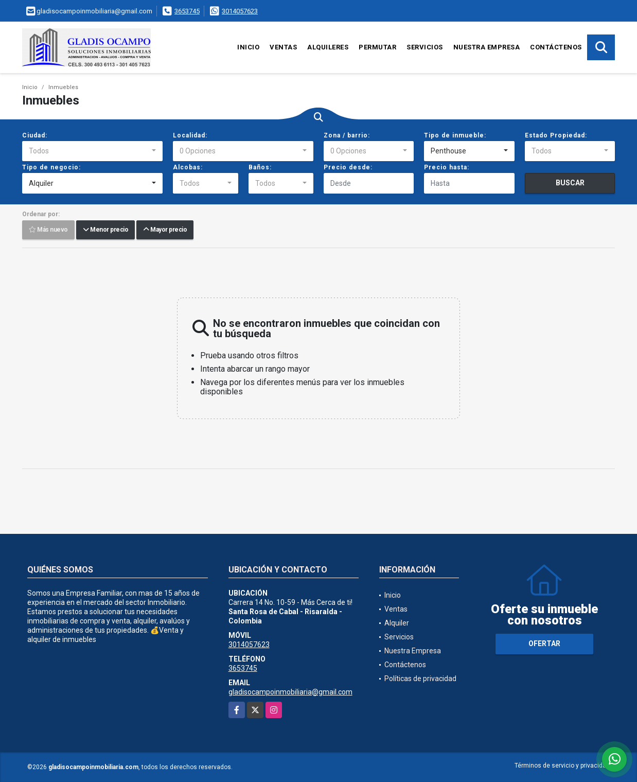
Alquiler (396, 623)
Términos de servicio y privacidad (562, 765)
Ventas (283, 47)
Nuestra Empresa (486, 47)
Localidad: (190, 135)
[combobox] (92, 151)
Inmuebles (63, 87)
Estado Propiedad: (556, 135)
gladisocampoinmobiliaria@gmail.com (290, 692)
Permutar (377, 47)
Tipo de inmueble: (455, 135)
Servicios (424, 47)
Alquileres (327, 47)
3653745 (187, 11)
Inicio (248, 47)
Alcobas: (188, 167)
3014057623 (240, 11)
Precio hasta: (446, 167)
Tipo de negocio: (51, 167)
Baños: (260, 167)
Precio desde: (348, 167)
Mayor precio (165, 230)
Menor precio (105, 230)
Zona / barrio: (347, 135)
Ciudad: (34, 135)
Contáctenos (556, 47)
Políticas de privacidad (420, 678)
